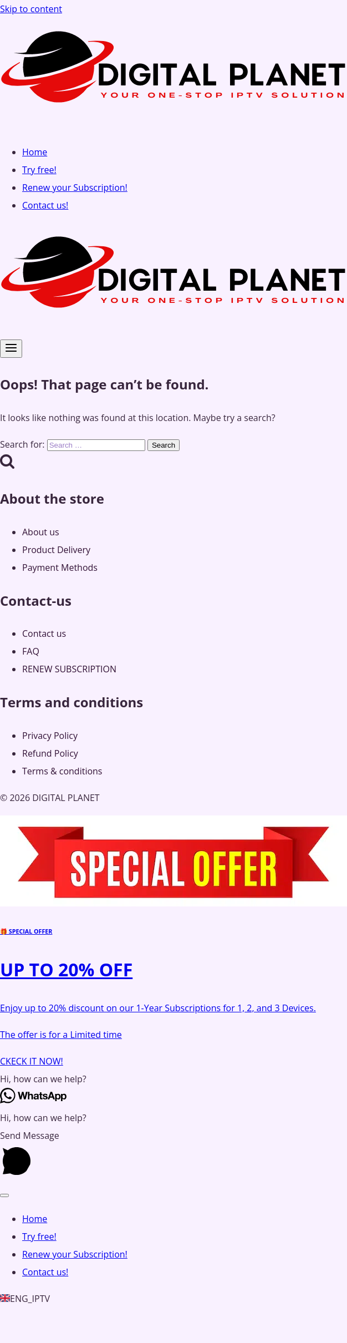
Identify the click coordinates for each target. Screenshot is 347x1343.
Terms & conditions (62, 771)
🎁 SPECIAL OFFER (26, 931)
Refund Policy (50, 753)
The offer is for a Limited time (61, 1034)
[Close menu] (4, 1195)
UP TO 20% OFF (66, 969)
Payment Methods (60, 567)
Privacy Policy (50, 735)
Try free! (39, 170)
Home (34, 152)
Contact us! (45, 205)
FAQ (30, 651)
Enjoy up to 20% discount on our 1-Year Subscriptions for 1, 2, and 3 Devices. (158, 1008)
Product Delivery (56, 550)
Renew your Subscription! (74, 187)
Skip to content (31, 9)
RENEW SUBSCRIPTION (69, 669)
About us (40, 532)
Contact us (44, 633)
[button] (173, 1079)
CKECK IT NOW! (31, 1061)
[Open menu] (11, 348)
